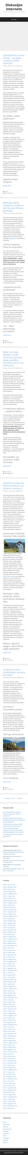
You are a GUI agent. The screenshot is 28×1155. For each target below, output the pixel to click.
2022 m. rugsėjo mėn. (9, 936)
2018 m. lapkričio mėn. (10, 1036)
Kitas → (21, 798)
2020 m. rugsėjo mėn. (9, 986)
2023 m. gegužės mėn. (9, 923)
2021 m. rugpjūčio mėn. (10, 961)
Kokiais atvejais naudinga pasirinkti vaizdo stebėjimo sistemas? (13, 852)
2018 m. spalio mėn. (9, 1038)
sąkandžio (12, 238)
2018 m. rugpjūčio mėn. (10, 1043)
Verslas (6, 191)
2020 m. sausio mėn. (9, 1004)
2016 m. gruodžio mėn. (10, 1088)
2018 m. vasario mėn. (9, 1056)
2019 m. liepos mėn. (9, 1018)
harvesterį (6, 417)
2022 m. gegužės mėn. (9, 943)
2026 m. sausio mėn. (9, 885)
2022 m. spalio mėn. (9, 934)
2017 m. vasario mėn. (9, 1083)
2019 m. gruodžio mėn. (10, 1006)
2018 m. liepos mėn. (9, 1045)
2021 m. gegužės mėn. (9, 968)
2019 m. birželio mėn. (9, 1020)
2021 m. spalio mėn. (9, 957)
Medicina (6, 340)
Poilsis (5, 1136)
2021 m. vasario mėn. (9, 975)
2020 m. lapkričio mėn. (10, 982)
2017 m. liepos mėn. (9, 1072)
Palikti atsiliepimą (8, 193)
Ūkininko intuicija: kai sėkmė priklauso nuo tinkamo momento (13, 485)
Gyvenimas (7, 658)
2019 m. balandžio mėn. (10, 1024)
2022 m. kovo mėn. (8, 948)
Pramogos (6, 1138)
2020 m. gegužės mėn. (9, 995)
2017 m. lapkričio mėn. (10, 1063)
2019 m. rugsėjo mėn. (9, 1013)
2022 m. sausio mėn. (9, 952)
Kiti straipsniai (7, 471)
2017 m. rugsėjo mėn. (9, 1067)
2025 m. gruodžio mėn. (10, 887)
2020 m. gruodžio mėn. (10, 979)
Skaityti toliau (7, 186)
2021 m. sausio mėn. (9, 977)
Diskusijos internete (14, 7)
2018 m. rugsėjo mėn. (9, 1040)
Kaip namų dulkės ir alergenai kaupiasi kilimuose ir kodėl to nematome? (12, 814)
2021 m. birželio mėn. (9, 966)
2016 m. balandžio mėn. (10, 1106)
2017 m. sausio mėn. (9, 1085)
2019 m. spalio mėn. (9, 1011)
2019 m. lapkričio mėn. (10, 1009)
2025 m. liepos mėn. (9, 896)
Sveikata (5, 1140)
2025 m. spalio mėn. (9, 889)
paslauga (10, 79)
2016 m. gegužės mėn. (9, 1103)
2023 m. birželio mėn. (9, 921)
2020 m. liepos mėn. (9, 991)
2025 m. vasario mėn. (9, 898)
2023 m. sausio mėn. (9, 927)
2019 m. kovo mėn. (8, 1027)
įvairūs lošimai (7, 576)
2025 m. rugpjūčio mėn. (10, 894)
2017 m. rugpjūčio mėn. (10, 1070)
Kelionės (6, 787)
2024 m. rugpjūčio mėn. (10, 903)
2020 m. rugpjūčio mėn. (10, 988)
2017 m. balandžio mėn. (10, 1079)
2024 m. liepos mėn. (9, 905)
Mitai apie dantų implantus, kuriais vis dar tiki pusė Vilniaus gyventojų (13, 206)
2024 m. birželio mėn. (9, 907)
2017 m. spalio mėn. (9, 1065)
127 (18, 798)
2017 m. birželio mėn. (9, 1074)
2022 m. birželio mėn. (9, 941)
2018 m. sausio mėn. (9, 1058)
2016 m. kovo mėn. (8, 1108)
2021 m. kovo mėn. (8, 973)
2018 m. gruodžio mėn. (10, 1033)
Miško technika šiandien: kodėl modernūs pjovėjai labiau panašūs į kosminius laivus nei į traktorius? (13, 359)
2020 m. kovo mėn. (8, 1000)
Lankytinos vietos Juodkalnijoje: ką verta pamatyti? (14, 672)
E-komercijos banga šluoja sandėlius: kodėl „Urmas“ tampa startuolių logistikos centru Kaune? (13, 830)
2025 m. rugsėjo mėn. (9, 891)
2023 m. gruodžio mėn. (10, 909)
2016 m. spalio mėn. (9, 1092)
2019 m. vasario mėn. (9, 1029)
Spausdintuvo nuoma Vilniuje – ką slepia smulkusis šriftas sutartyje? (13, 59)
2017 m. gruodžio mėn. (10, 1061)
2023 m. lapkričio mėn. (10, 912)
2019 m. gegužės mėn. (9, 1022)
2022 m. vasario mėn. (9, 950)
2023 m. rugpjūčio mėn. (10, 916)
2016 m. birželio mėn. (9, 1101)
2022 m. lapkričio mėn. (10, 932)
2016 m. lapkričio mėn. (10, 1090)
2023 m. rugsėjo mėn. (9, 914)
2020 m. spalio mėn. (9, 984)
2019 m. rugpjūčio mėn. (10, 1015)
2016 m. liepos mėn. (9, 1099)
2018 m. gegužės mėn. (9, 1049)
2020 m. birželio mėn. (9, 993)
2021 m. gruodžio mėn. (10, 955)
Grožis (5, 1122)
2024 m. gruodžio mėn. (10, 900)
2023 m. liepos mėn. (9, 918)
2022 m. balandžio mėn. (10, 946)
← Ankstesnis (7, 798)
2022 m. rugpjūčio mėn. (10, 939)
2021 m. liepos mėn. (9, 964)
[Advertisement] (14, 35)
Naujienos (6, 1133)
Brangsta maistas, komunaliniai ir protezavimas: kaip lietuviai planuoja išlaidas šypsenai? (14, 820)
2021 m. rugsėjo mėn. (9, 959)
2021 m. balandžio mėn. (10, 970)
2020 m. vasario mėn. (9, 1002)
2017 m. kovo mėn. (8, 1081)
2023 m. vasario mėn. (9, 925)
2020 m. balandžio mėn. (10, 997)
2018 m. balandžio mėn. (10, 1052)
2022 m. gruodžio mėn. (10, 930)
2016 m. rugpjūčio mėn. (10, 1097)
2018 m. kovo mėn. (8, 1054)
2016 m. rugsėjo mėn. (9, 1094)
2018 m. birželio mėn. (9, 1047)
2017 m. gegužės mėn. (9, 1076)
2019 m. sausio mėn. (9, 1031)
